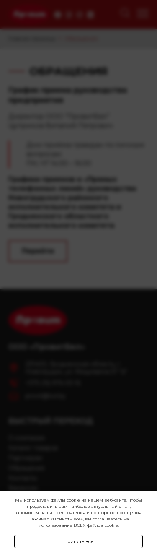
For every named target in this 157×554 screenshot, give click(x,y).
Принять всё (79, 541)
